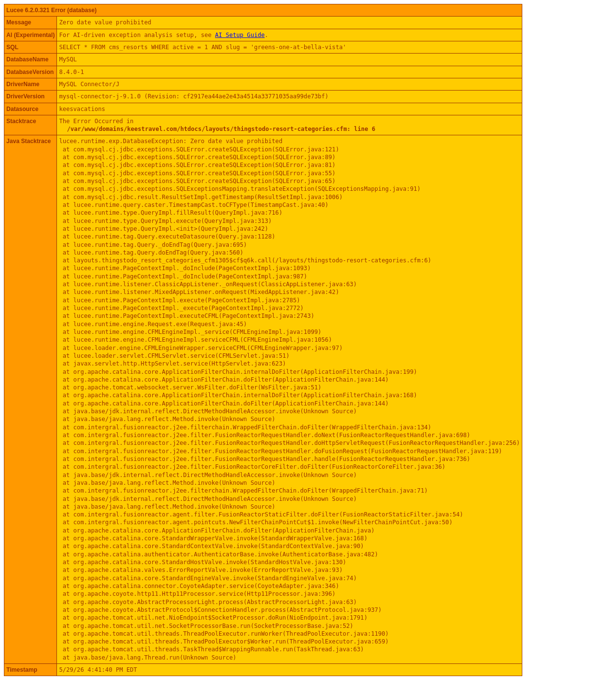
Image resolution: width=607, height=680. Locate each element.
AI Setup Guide (240, 35)
